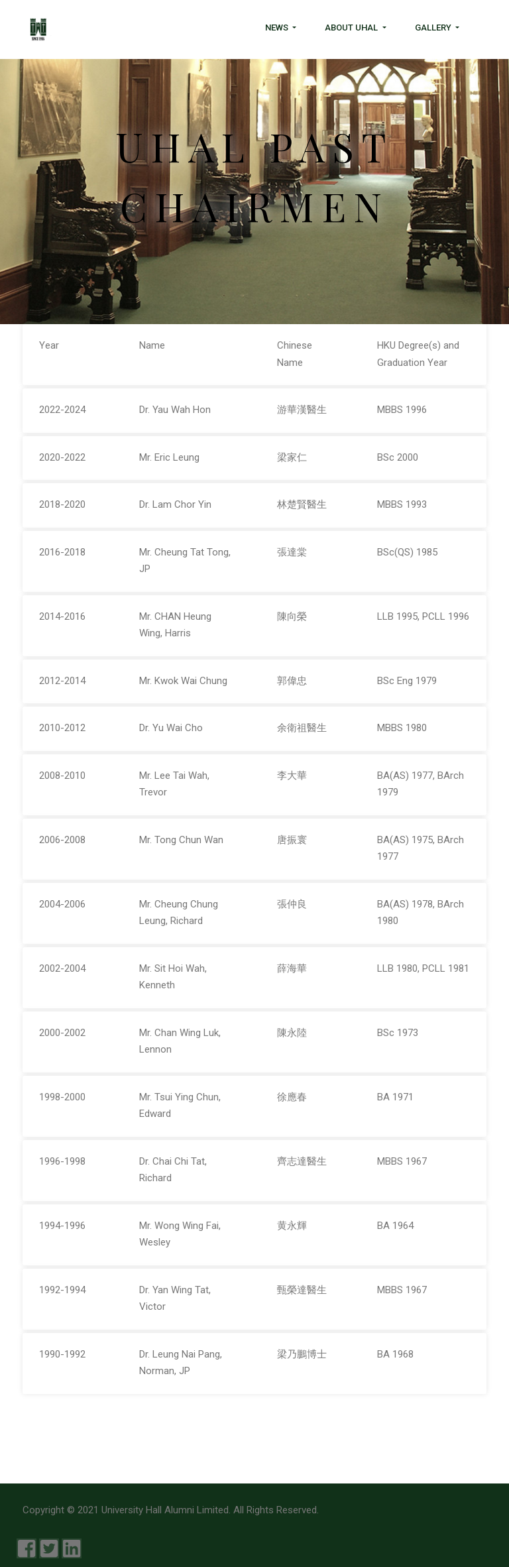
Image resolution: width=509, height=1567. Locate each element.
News (277, 27)
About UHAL (352, 27)
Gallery (434, 27)
